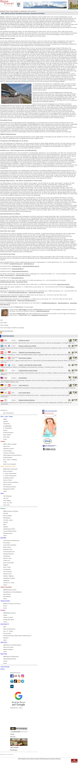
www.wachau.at (29, 263)
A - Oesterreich (22, 11)
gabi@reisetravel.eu (42, 311)
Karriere (32, 758)
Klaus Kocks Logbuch (25, 358)
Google (12, 734)
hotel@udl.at (70, 287)
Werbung (58, 758)
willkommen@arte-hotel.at (8, 296)
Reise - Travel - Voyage (12, 11)
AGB (41, 758)
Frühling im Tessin (24, 340)
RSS (19, 758)
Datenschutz (46, 758)
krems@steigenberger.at (8, 300)
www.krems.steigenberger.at (26, 300)
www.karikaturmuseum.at (20, 271)
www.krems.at (16, 266)
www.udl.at (3, 288)
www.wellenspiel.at (17, 278)
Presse (28, 758)
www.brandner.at (63, 303)
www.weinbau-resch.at (23, 275)
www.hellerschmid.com (36, 292)
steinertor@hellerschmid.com (17, 292)
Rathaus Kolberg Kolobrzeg (27, 400)
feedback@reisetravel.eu (40, 315)
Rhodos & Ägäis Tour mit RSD (27, 346)
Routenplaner (13, 750)
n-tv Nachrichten (15, 731)
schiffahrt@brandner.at (49, 303)
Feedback (23, 758)
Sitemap (37, 758)
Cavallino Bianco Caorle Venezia (28, 370)
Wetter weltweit (14, 747)
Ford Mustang (23, 378)
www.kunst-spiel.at (63, 284)
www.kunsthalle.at (17, 269)
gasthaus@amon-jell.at (7, 282)
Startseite (2, 11)
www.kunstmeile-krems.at (30, 266)
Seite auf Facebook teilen (51, 410)
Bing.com (12, 736)
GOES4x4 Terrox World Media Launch (29, 352)
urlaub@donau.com (16, 263)
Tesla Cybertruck (23, 385)
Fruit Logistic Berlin (24, 392)
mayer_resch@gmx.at (7, 275)
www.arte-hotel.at (24, 296)
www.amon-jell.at (21, 282)
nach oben (74, 761)
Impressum (52, 758)
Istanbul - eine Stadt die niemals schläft (30, 365)
